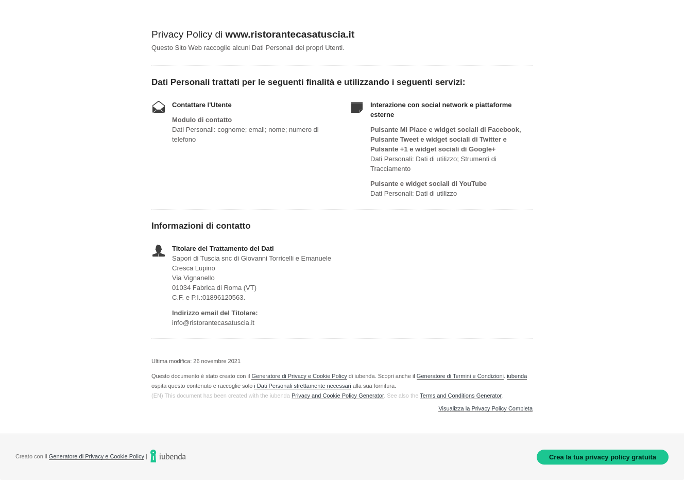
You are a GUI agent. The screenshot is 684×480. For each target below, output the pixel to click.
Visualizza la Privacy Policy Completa (485, 409)
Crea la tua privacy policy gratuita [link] (602, 457)
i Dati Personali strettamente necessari (302, 386)
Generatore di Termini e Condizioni (460, 376)
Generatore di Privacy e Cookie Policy (299, 376)
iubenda (517, 376)
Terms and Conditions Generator (460, 395)
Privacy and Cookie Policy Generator (338, 395)
